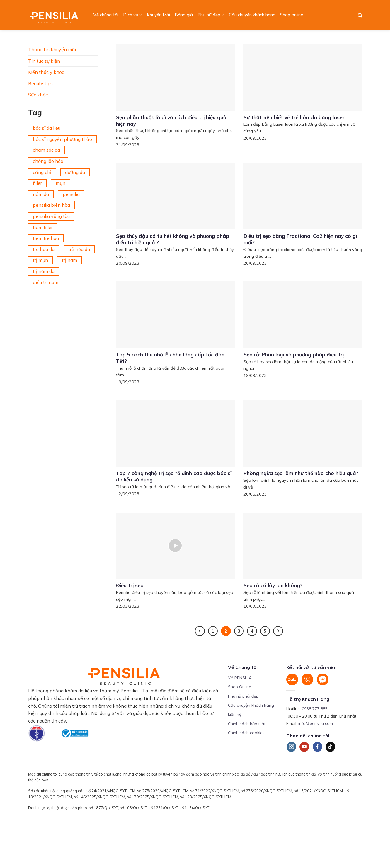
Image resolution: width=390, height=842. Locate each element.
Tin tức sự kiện (44, 61)
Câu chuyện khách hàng (252, 15)
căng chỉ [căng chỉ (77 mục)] (42, 172)
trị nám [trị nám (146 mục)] (69, 260)
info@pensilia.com (315, 723)
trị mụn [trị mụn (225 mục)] (40, 260)
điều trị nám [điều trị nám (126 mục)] (45, 282)
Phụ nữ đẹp (210, 15)
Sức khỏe (38, 95)
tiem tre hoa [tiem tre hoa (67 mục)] (46, 238)
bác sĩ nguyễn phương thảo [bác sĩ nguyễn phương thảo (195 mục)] (62, 139)
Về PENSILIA (240, 677)
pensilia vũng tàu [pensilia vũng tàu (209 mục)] (51, 216)
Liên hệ (234, 714)
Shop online (291, 15)
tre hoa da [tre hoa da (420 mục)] (44, 249)
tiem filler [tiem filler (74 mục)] (43, 227)
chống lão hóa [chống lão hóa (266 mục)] (48, 161)
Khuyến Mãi (158, 15)
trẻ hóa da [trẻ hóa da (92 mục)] (79, 249)
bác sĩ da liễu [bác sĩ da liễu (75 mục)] (46, 128)
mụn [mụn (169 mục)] (60, 183)
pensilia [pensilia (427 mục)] (71, 194)
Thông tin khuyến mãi (52, 49)
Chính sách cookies (246, 732)
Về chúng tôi (105, 15)
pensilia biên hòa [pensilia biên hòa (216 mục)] (51, 205)
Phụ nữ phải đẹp (243, 696)
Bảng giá (184, 15)
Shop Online (239, 686)
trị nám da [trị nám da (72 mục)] (44, 271)
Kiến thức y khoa (46, 72)
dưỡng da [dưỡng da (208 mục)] (75, 172)
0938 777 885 (315, 708)
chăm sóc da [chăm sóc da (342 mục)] (46, 150)
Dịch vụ (132, 15)
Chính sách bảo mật (246, 723)
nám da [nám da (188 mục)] (41, 194)
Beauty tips (40, 83)
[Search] (360, 15)
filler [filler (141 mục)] (37, 183)
